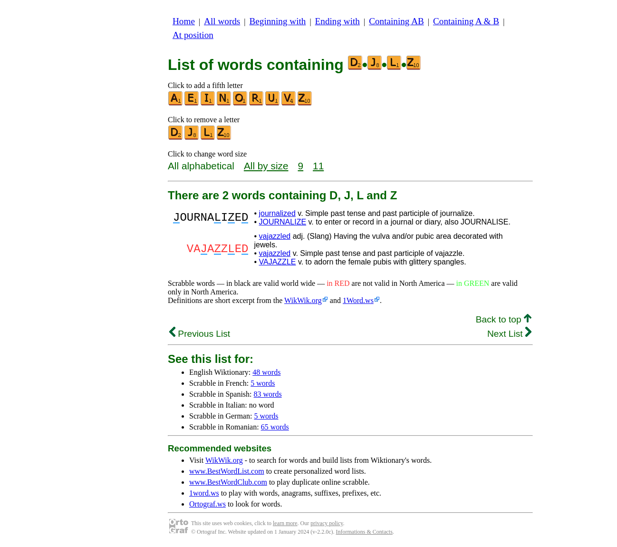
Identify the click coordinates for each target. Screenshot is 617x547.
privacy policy (326, 523)
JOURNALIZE (282, 222)
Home (184, 21)
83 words (268, 394)
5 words (263, 383)
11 (318, 165)
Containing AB (396, 21)
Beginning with (278, 21)
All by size (266, 165)
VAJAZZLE (277, 262)
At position (193, 35)
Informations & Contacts (364, 531)
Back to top (503, 319)
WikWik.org (303, 300)
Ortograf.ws (207, 504)
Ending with (337, 21)
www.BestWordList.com (226, 471)
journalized (277, 213)
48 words (266, 372)
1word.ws (204, 493)
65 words (275, 427)
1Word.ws (358, 300)
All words (222, 21)
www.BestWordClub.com (228, 482)
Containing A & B (466, 21)
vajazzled (274, 236)
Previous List (199, 334)
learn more (285, 523)
